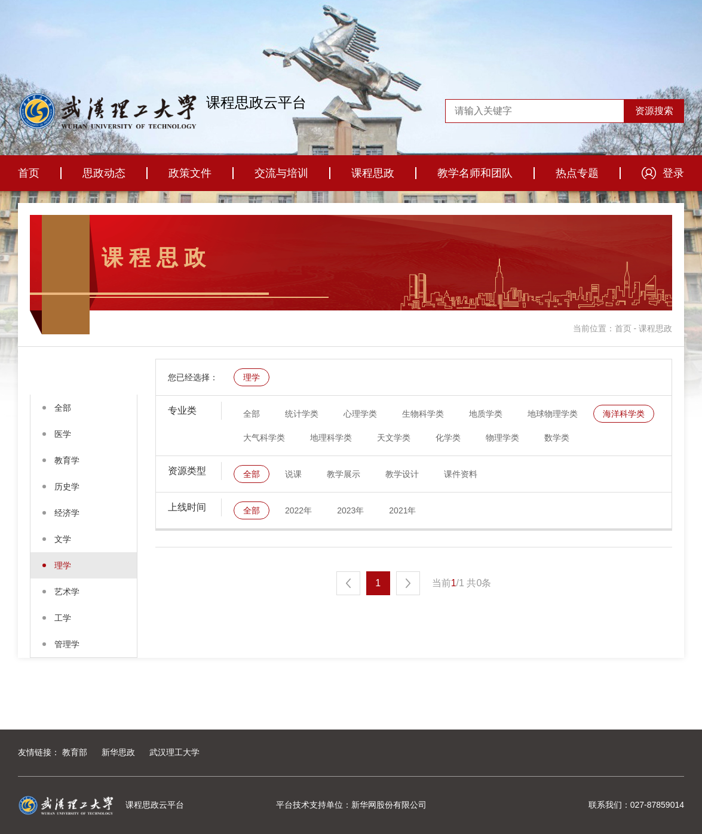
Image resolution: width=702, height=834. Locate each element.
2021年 (402, 510)
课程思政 (372, 173)
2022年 (298, 510)
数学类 (556, 437)
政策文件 (189, 173)
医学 (62, 434)
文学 (62, 539)
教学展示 (343, 474)
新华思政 (118, 752)
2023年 (350, 510)
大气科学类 (264, 437)
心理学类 (360, 413)
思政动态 (103, 173)
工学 (62, 618)
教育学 (66, 460)
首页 (28, 173)
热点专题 (577, 173)
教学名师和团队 (475, 173)
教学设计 (402, 474)
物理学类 (502, 437)
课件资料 (460, 474)
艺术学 (66, 591)
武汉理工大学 (174, 752)
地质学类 (485, 413)
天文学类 (393, 437)
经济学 (66, 513)
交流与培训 (281, 173)
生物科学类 (423, 413)
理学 (62, 565)
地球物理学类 (553, 413)
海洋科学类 (624, 413)
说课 (293, 474)
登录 (673, 173)
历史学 (66, 486)
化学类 (448, 437)
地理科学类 (331, 437)
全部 (62, 408)
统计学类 (301, 413)
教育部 (74, 752)
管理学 (66, 644)
